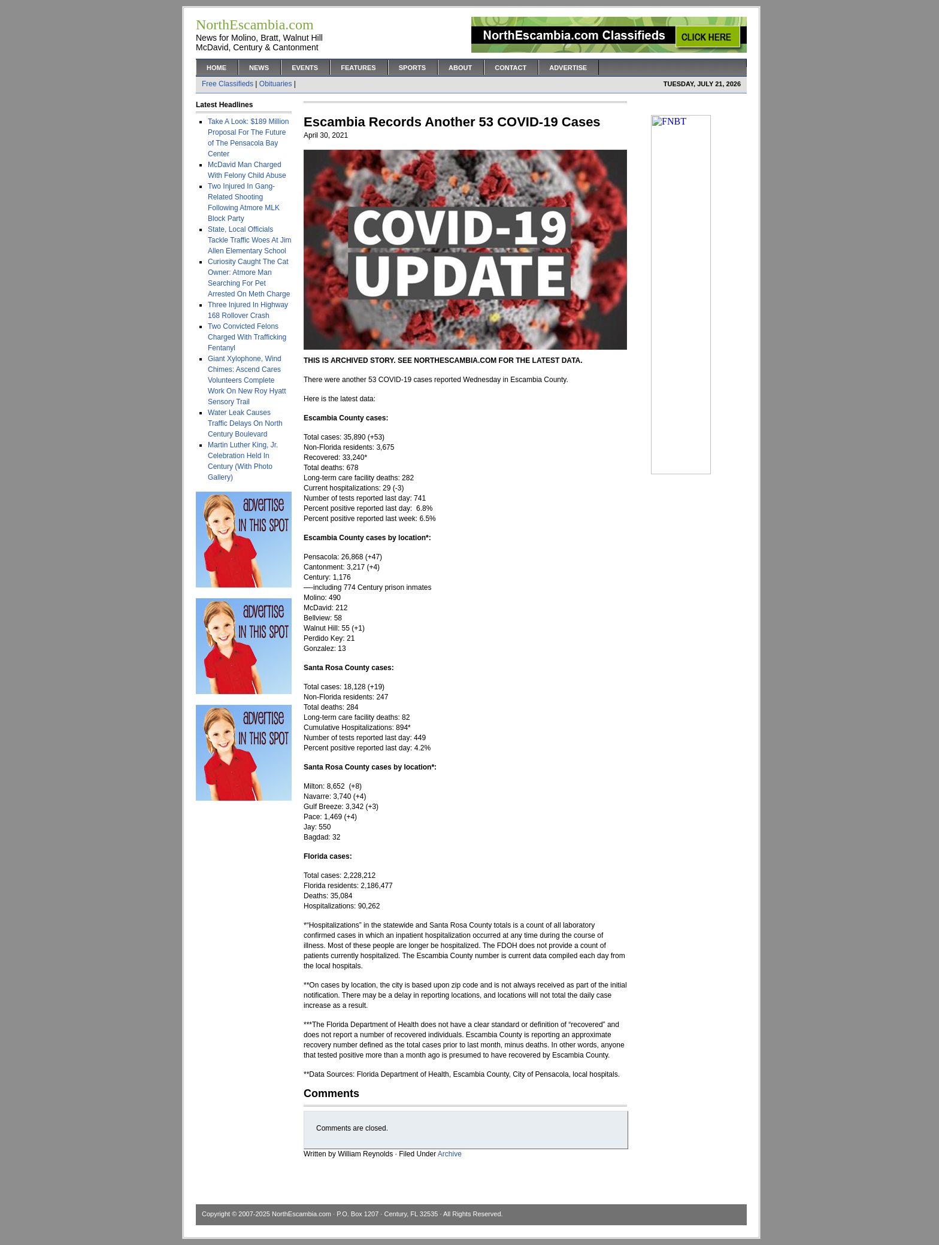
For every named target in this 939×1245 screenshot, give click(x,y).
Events (305, 67)
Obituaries (275, 84)
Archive (450, 1154)
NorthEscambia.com (301, 1213)
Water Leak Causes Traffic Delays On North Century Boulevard (245, 423)
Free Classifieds (227, 84)
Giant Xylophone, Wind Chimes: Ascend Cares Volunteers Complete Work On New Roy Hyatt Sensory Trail (247, 380)
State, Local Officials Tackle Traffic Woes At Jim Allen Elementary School (250, 240)
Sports (412, 67)
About (460, 67)
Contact (510, 67)
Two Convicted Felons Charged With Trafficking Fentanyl (247, 337)
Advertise (568, 67)
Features (358, 67)
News (259, 67)
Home (216, 67)
